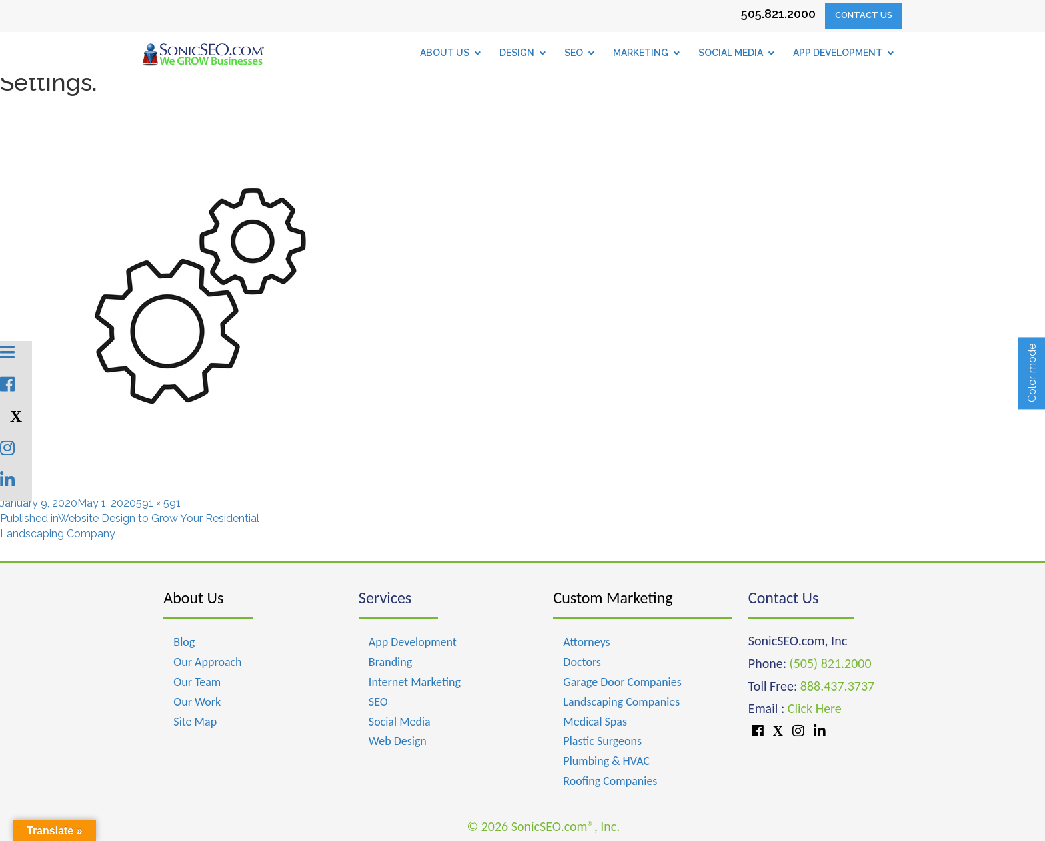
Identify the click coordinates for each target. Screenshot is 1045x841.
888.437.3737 (837, 686)
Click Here (815, 708)
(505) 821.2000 (831, 663)
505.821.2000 (778, 14)
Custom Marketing (612, 597)
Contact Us (863, 15)
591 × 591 (158, 503)
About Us (193, 597)
